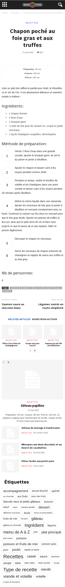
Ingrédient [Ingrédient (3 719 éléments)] (34, 525)
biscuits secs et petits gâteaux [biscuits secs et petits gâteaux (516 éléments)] (21, 501)
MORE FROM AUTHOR (44, 319)
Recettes (15, 12)
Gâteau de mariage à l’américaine (40, 427)
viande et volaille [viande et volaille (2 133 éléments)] (17, 576)
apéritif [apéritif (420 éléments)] (55, 490)
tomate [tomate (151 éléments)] (56, 563)
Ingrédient (26, 288)
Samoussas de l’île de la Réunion (53, 344)
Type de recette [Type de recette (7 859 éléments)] (20, 569)
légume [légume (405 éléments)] (51, 525)
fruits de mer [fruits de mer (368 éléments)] (10, 518)
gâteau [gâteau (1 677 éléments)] (37, 519)
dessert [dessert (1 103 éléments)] (44, 507)
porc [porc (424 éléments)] (5, 549)
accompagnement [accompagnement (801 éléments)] (15, 491)
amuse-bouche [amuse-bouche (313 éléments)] (40, 490)
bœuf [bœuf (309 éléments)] (6, 507)
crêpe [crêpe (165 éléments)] (15, 507)
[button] (59, 5)
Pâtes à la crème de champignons (11, 344)
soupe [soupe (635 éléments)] (7, 563)
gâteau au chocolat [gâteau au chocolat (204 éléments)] (12, 525)
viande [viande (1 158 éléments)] (46, 569)
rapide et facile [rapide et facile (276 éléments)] (31, 549)
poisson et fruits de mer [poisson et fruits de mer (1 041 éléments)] (20, 544)
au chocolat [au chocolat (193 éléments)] (8, 496)
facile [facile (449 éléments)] (27, 512)
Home (5, 12)
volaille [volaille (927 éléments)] (41, 576)
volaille (7, 291)
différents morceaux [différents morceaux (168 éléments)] (11, 513)
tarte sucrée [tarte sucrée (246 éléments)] (44, 563)
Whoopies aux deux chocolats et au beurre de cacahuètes (41, 446)
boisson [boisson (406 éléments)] (48, 501)
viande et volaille (53, 288)
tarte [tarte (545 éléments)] (18, 563)
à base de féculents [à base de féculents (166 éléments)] (11, 582)
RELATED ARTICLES (19, 319)
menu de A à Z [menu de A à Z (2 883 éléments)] (16, 532)
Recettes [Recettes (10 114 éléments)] (13, 556)
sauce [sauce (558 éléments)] (43, 556)
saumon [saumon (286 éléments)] (55, 556)
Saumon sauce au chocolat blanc (13, 306)
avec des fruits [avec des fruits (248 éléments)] (38, 496)
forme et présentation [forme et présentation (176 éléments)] (43, 513)
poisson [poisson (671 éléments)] (21, 538)
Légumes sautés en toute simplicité (50, 306)
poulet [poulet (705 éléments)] (16, 549)
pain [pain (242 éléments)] (36, 532)
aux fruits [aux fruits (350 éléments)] (23, 496)
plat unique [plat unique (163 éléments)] (8, 538)
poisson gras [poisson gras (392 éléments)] (49, 544)
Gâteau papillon (32, 405)
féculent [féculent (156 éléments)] (24, 519)
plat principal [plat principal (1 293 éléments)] (51, 532)
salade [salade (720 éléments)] (31, 556)
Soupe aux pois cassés (32, 344)
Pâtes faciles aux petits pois (37, 461)
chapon (14, 288)
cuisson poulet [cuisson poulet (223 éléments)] (28, 507)
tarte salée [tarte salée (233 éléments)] (29, 563)
